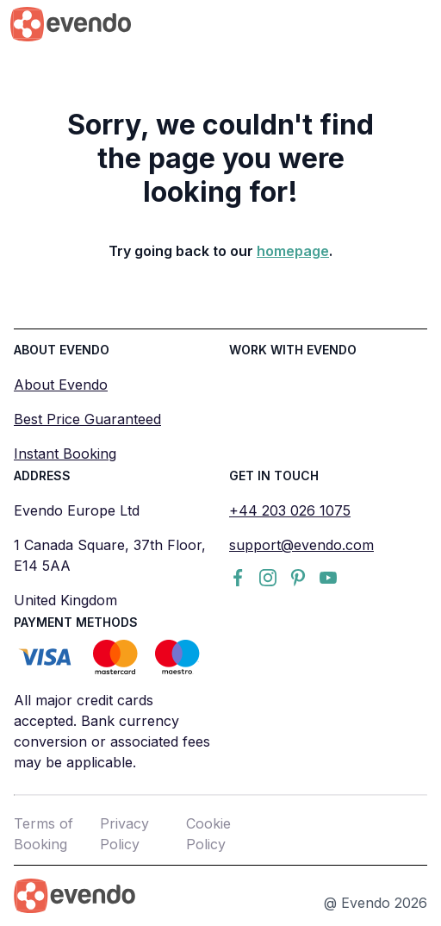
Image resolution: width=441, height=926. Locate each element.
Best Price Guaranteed (87, 419)
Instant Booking (65, 453)
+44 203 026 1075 (290, 510)
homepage (293, 251)
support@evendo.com (301, 545)
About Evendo (61, 384)
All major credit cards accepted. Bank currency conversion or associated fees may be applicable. (112, 731)
